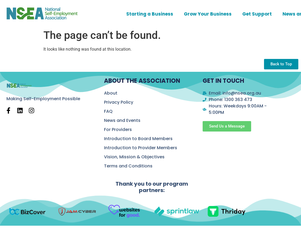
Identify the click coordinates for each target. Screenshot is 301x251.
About (110, 93)
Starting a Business (149, 14)
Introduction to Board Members (138, 139)
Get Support (257, 14)
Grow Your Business (208, 14)
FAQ (108, 111)
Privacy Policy (118, 102)
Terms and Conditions (128, 166)
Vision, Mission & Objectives (134, 157)
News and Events (122, 120)
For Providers (118, 129)
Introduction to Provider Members (140, 148)
